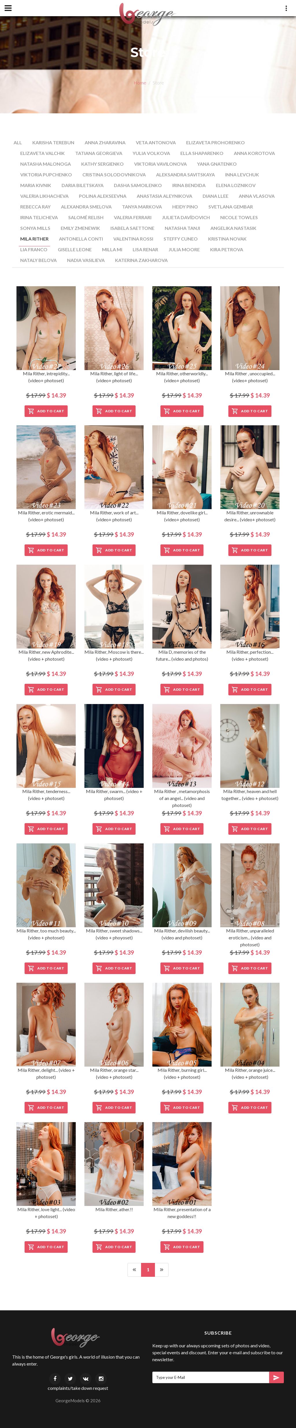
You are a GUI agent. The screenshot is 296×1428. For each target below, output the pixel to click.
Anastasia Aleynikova (164, 196)
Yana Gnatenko (217, 164)
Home (140, 82)
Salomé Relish (85, 217)
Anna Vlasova (257, 196)
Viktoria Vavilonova (160, 164)
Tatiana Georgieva (98, 153)
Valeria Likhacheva (44, 196)
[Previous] (134, 1270)
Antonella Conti (81, 238)
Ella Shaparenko (201, 153)
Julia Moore (184, 249)
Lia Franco (33, 249)
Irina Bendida (189, 185)
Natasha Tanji (182, 228)
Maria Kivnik (35, 185)
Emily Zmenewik (80, 228)
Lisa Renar (145, 249)
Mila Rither (34, 238)
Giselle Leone (75, 249)
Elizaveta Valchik (42, 153)
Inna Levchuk (242, 174)
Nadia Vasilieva (86, 260)
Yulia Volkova (151, 153)
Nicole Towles (239, 217)
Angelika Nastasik (233, 228)
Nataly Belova (38, 260)
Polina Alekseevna (102, 196)
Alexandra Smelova (86, 206)
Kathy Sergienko (102, 164)
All (18, 142)
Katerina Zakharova (141, 260)
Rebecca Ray (35, 206)
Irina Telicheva (39, 217)
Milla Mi (112, 249)
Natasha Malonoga (45, 164)
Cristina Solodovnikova (114, 174)
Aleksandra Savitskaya (185, 174)
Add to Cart (46, 411)
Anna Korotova (254, 153)
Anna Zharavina (105, 142)
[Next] (162, 1270)
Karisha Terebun (53, 142)
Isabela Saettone (132, 228)
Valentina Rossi (133, 238)
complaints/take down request (78, 1388)
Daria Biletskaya (82, 185)
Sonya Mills (35, 228)
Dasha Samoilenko (138, 185)
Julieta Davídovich (186, 217)
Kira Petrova (226, 249)
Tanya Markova (142, 206)
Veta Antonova (156, 142)
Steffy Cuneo (181, 238)
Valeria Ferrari (132, 217)
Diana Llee (215, 196)
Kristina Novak (227, 238)
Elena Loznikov (236, 185)
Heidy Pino (185, 206)
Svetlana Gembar (230, 206)
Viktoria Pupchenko (46, 174)
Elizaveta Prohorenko (215, 142)
